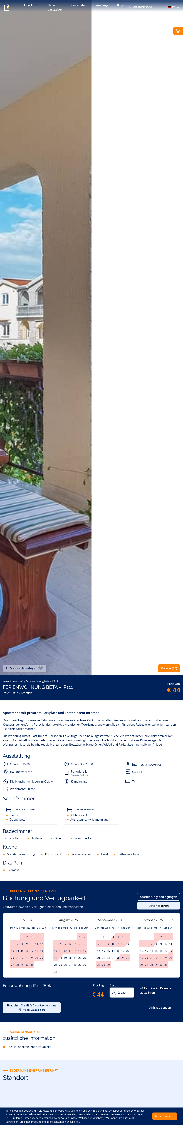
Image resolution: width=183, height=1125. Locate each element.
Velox (6, 681)
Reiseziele (78, 5)
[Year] (31, 920)
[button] (172, 7)
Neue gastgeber (55, 7)
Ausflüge (102, 5)
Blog (120, 5)
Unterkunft (31, 5)
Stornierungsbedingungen (158, 897)
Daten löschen (159, 906)
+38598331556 (140, 7)
